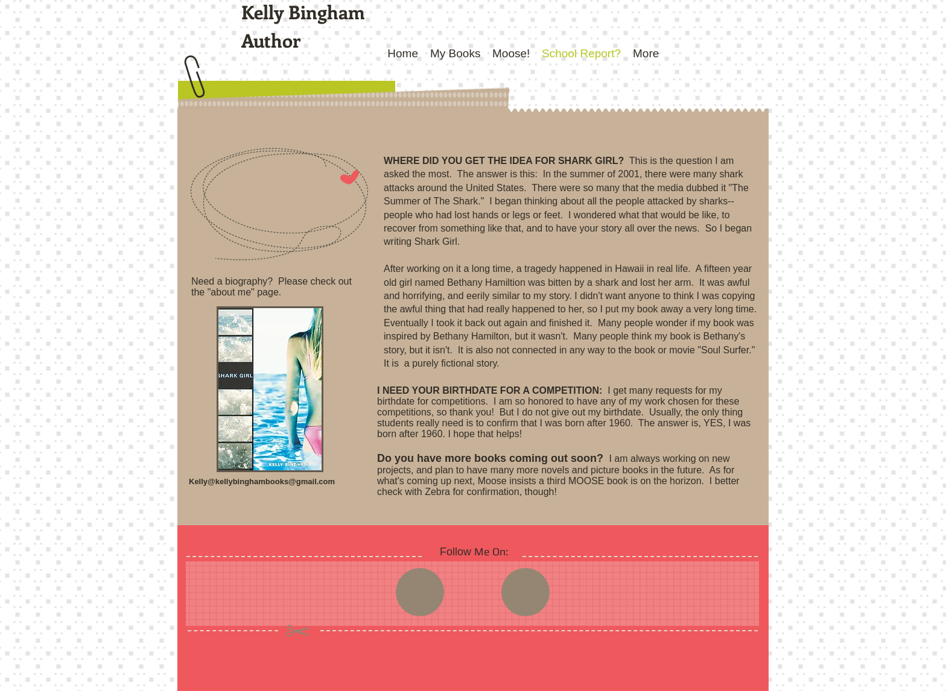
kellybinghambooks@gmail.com (275, 481)
